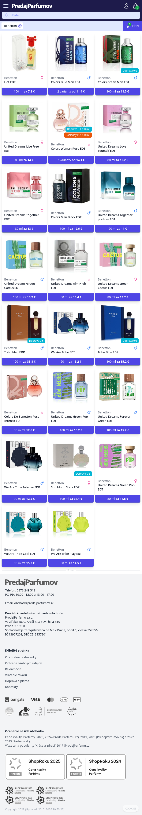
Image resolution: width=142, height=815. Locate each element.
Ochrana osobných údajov (23, 663)
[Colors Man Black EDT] (71, 185)
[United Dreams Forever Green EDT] (118, 387)
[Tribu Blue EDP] (118, 323)
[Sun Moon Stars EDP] (71, 456)
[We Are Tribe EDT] (71, 323)
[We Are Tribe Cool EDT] (24, 524)
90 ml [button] (71, 361)
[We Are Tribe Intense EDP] (24, 456)
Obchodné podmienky (20, 657)
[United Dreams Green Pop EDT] (71, 387)
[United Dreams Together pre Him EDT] (118, 185)
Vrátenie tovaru (16, 675)
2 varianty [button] (71, 91)
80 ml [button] (24, 160)
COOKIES (130, 808)
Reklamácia (13, 669)
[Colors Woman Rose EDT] (71, 117)
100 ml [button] (24, 91)
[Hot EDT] (24, 53)
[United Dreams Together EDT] (24, 185)
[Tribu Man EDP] (24, 323)
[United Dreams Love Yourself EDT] (118, 117)
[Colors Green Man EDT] (118, 53)
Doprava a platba (17, 681)
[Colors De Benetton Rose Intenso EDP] (24, 387)
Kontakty (11, 687)
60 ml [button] (118, 229)
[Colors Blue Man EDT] (71, 53)
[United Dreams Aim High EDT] (71, 254)
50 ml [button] (71, 297)
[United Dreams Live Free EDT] (24, 117)
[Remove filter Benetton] (20, 26)
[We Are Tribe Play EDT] (71, 524)
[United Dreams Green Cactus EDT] (24, 254)
